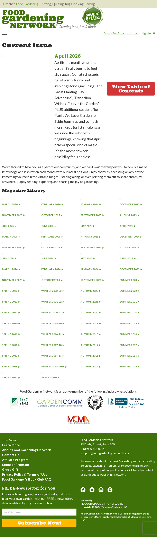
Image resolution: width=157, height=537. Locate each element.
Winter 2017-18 (52, 345)
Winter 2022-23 (52, 290)
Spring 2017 (11, 355)
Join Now (9, 440)
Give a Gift (10, 469)
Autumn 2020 (91, 312)
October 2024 (52, 247)
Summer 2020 (129, 312)
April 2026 (67, 55)
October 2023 (52, 279)
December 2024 (131, 236)
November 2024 (13, 247)
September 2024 (92, 247)
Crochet (9, 4)
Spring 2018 (11, 345)
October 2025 (52, 215)
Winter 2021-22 (52, 301)
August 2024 (129, 247)
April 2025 (128, 225)
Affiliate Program (15, 460)
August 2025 (129, 215)
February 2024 (52, 269)
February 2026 (52, 204)
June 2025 (48, 225)
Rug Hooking (74, 4)
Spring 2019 (11, 334)
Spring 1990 (50, 377)
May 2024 (88, 258)
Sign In (146, 33)
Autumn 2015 (91, 366)
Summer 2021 (129, 301)
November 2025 (13, 215)
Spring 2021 (11, 312)
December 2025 (131, 204)
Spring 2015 (11, 377)
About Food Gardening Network (26, 450)
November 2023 (13, 279)
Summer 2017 (129, 345)
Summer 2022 (129, 290)
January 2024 (91, 269)
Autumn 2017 (91, 345)
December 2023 (131, 269)
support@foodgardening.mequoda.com (105, 453)
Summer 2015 (129, 366)
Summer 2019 (129, 323)
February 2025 (52, 236)
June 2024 (48, 258)
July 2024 (9, 258)
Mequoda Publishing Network (102, 503)
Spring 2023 (11, 290)
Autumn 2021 (91, 301)
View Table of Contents (131, 89)
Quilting (58, 4)
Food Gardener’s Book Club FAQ (26, 479)
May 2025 (88, 225)
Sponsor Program (15, 464)
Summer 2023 (129, 279)
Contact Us (10, 455)
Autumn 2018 (91, 334)
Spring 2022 (11, 301)
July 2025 (9, 225)
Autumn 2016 (91, 355)
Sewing (90, 4)
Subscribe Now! (39, 523)
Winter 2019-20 (52, 323)
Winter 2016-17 (52, 355)
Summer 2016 (129, 355)
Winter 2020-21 (52, 312)
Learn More (11, 445)
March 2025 (11, 236)
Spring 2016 (11, 366)
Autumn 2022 (91, 290)
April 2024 (128, 258)
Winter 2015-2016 (54, 366)
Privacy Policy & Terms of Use (24, 474)
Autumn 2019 (91, 323)
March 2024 (11, 269)
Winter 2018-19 (52, 334)
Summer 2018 (129, 334)
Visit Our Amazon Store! (121, 33)
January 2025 (91, 236)
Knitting (45, 4)
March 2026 (11, 204)
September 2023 (92, 279)
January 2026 (91, 204)
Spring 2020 (11, 323)
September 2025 (92, 215)
